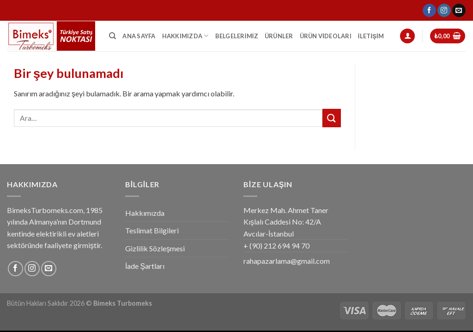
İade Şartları (144, 265)
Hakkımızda (185, 35)
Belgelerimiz (236, 36)
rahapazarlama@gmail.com (286, 260)
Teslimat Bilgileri (152, 230)
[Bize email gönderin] (459, 11)
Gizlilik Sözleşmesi (155, 248)
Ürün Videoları (326, 36)
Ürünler (279, 36)
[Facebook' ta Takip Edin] (429, 11)
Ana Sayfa (138, 36)
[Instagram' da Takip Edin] (444, 11)
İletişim (371, 36)
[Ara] (112, 36)
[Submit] (331, 118)
